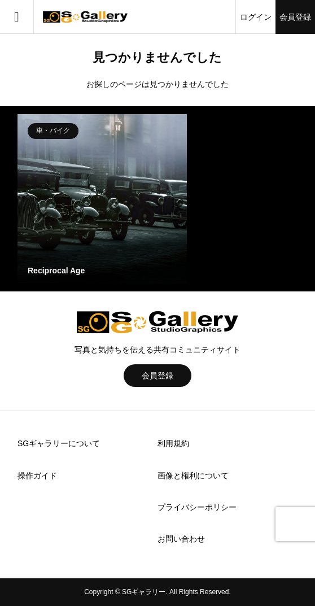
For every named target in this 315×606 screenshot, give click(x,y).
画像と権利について (193, 475)
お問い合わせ (181, 538)
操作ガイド (37, 475)
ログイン (256, 16)
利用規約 (173, 443)
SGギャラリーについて (59, 443)
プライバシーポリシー (197, 507)
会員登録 (295, 16)
